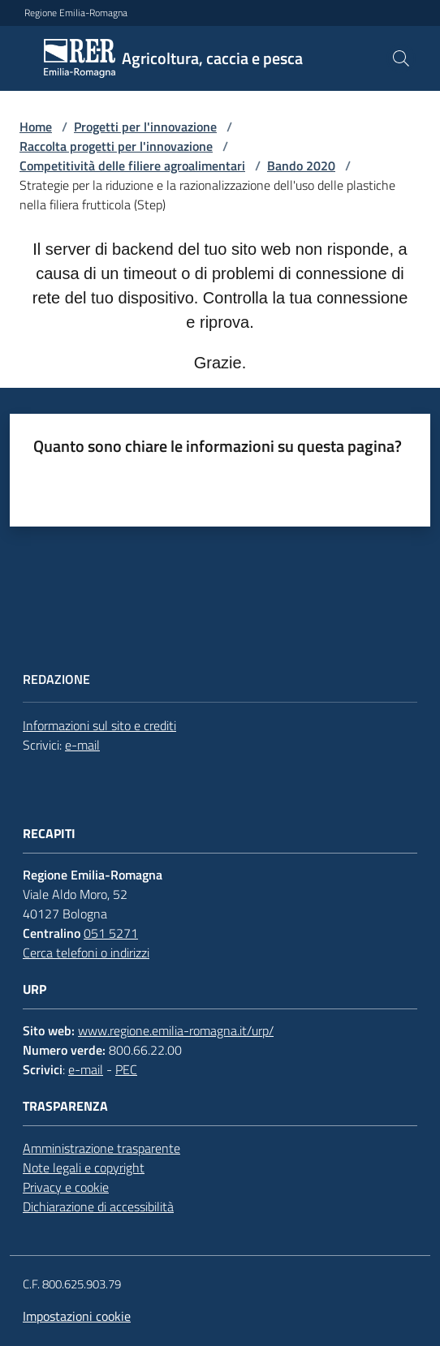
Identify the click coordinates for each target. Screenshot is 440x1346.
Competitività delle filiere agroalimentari (132, 165)
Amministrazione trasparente (101, 1148)
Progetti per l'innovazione (145, 126)
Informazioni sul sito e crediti (99, 725)
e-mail (82, 745)
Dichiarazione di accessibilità (98, 1206)
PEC (126, 1069)
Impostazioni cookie (77, 1316)
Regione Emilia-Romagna (75, 13)
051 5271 (111, 933)
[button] (401, 58)
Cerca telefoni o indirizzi (86, 952)
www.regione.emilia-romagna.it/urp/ (176, 1030)
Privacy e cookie (66, 1187)
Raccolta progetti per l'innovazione (116, 146)
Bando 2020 (301, 165)
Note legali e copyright (84, 1167)
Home (35, 126)
